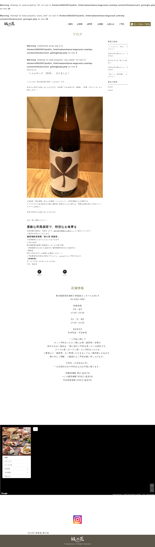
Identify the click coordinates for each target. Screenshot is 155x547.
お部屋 (79, 24)
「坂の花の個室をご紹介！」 (63, 231)
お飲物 (100, 24)
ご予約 (121, 24)
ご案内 (70, 24)
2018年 (110, 90)
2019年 (110, 87)
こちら (61, 256)
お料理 (89, 24)
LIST (65, 275)
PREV (39, 275)
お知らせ (110, 24)
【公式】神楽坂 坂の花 (38, 533)
